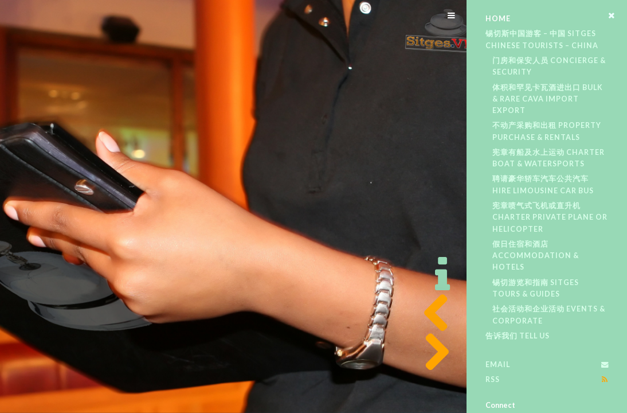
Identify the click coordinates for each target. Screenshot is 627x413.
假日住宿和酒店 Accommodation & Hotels (535, 256)
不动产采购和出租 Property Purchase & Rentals (546, 131)
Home (498, 18)
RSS (492, 379)
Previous (433, 313)
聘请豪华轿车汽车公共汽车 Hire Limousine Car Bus (543, 184)
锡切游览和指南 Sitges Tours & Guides (535, 288)
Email (497, 364)
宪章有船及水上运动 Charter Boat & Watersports (548, 158)
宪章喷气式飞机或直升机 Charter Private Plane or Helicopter (550, 217)
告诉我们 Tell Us (517, 336)
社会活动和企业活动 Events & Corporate (548, 315)
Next (433, 352)
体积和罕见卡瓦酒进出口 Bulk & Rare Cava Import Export (547, 99)
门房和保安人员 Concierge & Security (549, 66)
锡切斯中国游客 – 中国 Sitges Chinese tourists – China (541, 39)
